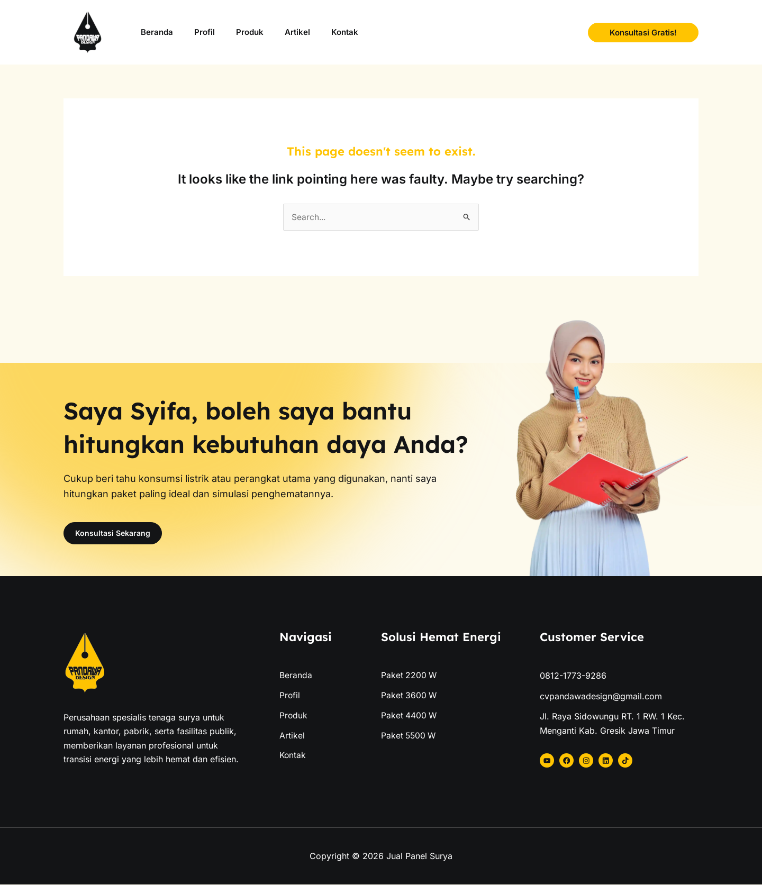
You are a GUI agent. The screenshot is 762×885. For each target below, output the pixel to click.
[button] (643, 32)
